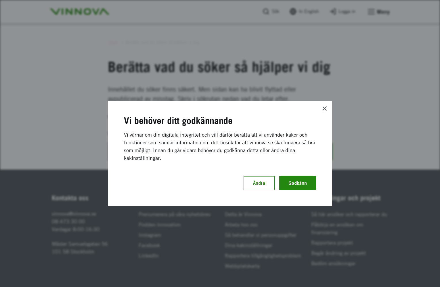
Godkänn (297, 183)
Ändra (259, 183)
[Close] (324, 108)
